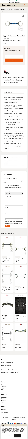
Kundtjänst (22, 417)
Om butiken (3, 397)
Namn (6, 207)
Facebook (3, 409)
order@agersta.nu (14, 369)
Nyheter (3, 384)
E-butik (3, 9)
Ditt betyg (7, 191)
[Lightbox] (23, 16)
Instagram (3, 411)
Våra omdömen (4, 412)
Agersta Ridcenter (7, 417)
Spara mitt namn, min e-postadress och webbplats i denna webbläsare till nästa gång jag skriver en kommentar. (13, 221)
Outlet (2, 388)
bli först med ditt (17, 40)
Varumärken (4, 386)
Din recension (8, 196)
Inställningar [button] (10, 435)
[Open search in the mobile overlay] (21, 5)
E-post (7, 213)
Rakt (21, 9)
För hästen (8, 9)
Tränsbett (16, 9)
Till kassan (3, 389)
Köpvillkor (3, 402)
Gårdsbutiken (16, 417)
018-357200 (10, 362)
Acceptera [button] (17, 436)
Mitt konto (3, 400)
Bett (12, 9)
